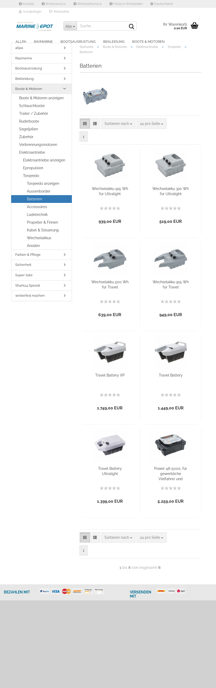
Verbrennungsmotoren (38, 145)
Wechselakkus (39, 238)
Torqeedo (31, 176)
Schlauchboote (32, 106)
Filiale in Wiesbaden (126, 4)
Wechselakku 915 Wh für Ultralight (110, 191)
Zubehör (26, 137)
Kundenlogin (30, 11)
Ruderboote (29, 121)
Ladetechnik (37, 214)
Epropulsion (33, 168)
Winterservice (54, 4)
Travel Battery (171, 375)
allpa (21, 42)
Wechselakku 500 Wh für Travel (110, 284)
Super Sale (24, 275)
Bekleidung (113, 42)
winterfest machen (30, 295)
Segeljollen (28, 129)
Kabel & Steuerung (43, 230)
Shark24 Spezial (27, 285)
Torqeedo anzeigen (43, 183)
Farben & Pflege (28, 255)
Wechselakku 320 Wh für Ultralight (170, 191)
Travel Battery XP (110, 375)
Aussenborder (38, 191)
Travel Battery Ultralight (110, 471)
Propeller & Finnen (42, 222)
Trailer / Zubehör (33, 113)
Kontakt (26, 4)
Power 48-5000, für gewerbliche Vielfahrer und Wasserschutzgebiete (170, 473)
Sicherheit (23, 265)
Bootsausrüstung (78, 42)
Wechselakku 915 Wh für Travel (171, 284)
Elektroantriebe (32, 152)
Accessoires (37, 207)
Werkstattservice (87, 4)
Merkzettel (59, 11)
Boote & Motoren (148, 42)
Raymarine (43, 42)
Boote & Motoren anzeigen (41, 98)
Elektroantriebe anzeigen (44, 160)
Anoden (33, 246)
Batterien (34, 199)
